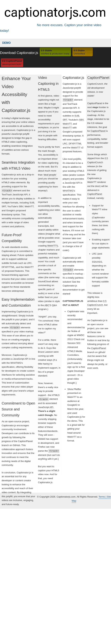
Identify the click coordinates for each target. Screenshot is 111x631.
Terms (102, 496)
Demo (6, 42)
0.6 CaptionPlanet (12, 63)
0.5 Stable (55, 52)
